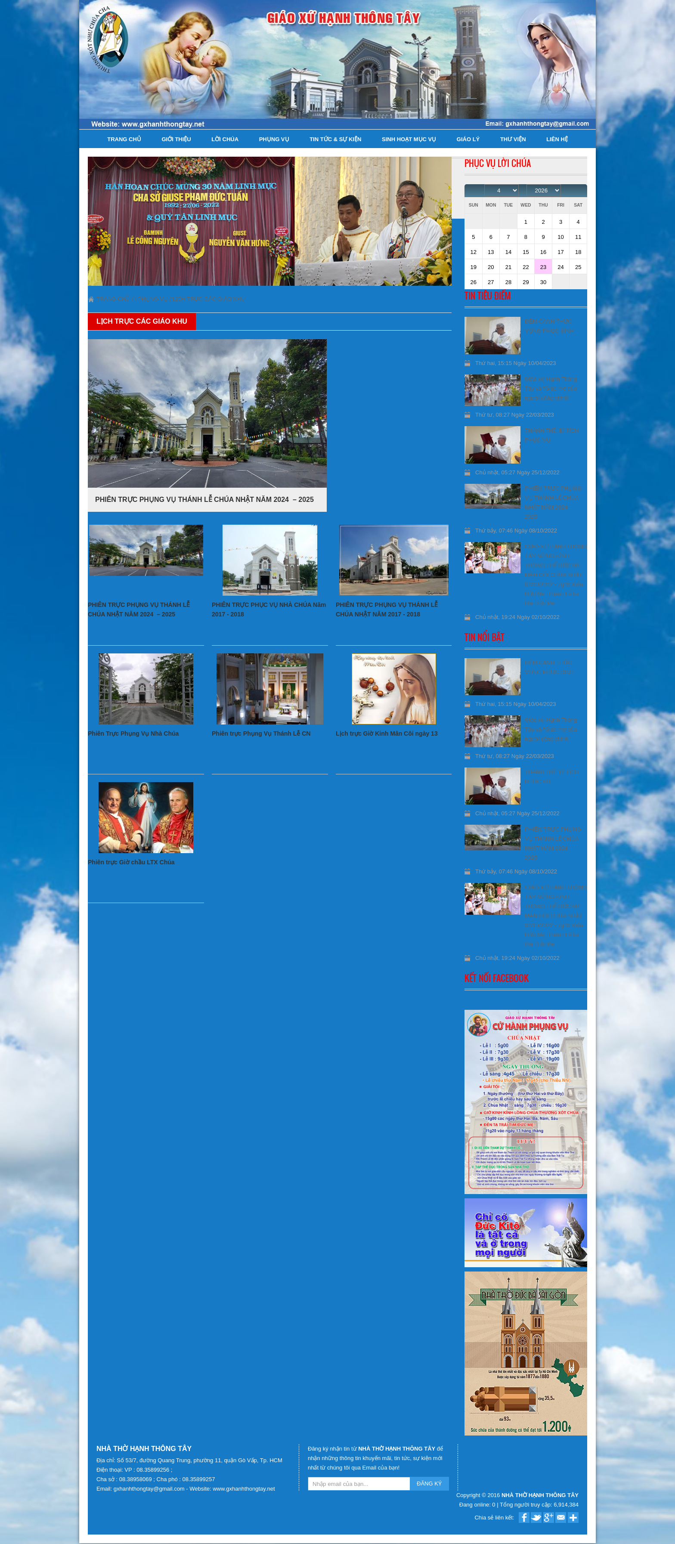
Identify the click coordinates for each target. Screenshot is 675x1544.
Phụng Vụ (274, 139)
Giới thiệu (176, 139)
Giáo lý (468, 139)
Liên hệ (557, 139)
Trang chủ (124, 139)
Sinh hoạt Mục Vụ (409, 139)
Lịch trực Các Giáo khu (209, 299)
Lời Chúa (224, 139)
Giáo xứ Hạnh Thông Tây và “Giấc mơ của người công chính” (551, 388)
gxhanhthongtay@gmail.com (150, 1488)
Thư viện (513, 139)
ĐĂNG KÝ (429, 1483)
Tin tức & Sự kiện (335, 139)
